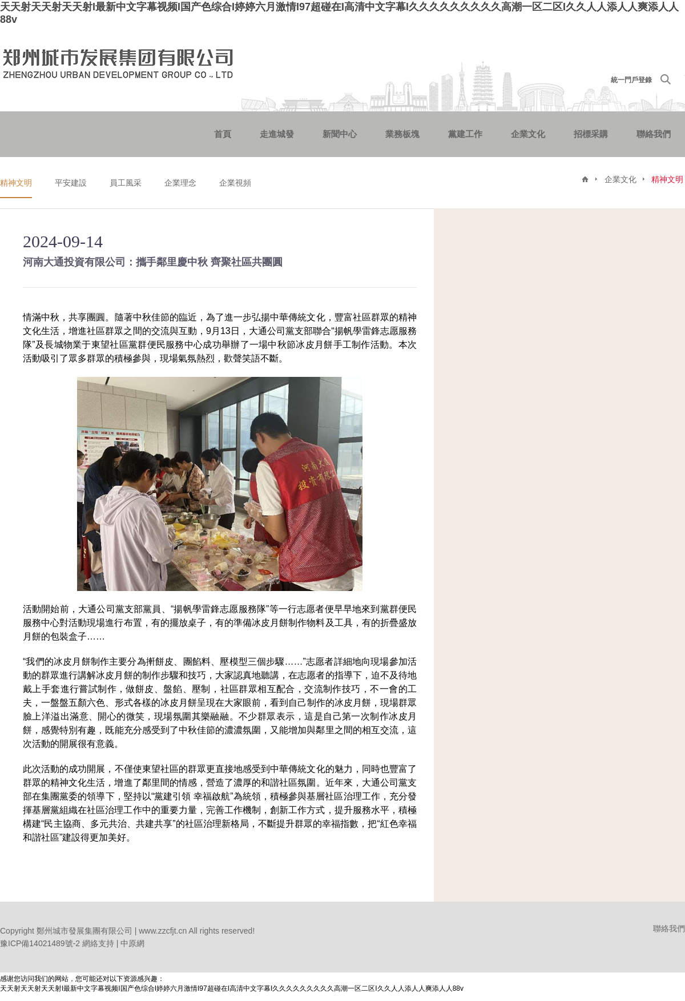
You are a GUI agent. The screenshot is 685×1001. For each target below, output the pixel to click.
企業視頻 (235, 182)
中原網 (132, 943)
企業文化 (528, 134)
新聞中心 (340, 134)
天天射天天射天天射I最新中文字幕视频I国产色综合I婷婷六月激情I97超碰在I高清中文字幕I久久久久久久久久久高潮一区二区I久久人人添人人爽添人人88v (232, 988)
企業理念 (180, 182)
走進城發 (277, 134)
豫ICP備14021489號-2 (40, 943)
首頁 (222, 134)
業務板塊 (402, 134)
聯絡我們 (653, 134)
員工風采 (126, 182)
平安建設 (71, 182)
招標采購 (591, 134)
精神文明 (16, 182)
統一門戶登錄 (631, 80)
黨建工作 (465, 134)
